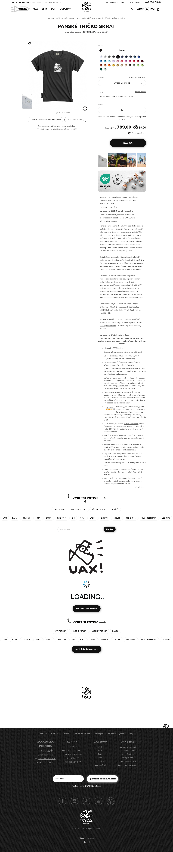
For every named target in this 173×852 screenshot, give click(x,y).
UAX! (82, 830)
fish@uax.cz (48, 756)
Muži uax (59, 18)
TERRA (115, 66)
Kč (54, 2)
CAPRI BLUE (106, 61)
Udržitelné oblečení (128, 748)
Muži (35, 8)
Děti (53, 8)
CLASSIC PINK (134, 61)
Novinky (66, 735)
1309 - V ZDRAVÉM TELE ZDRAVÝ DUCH (45, 119)
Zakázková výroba (116, 735)
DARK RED (111, 66)
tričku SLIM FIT (120, 311)
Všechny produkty (72, 18)
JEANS (125, 57)
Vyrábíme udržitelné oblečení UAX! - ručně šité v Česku (49, 18)
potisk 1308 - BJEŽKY (108, 18)
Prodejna (99, 735)
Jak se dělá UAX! (82, 735)
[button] (143, 162)
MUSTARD (134, 66)
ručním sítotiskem (131, 425)
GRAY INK (134, 57)
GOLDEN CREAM (129, 66)
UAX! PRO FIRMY (152, 2)
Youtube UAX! (98, 803)
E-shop (54, 735)
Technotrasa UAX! (110, 803)
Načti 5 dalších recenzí (86, 651)
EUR (59, 2)
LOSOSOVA (129, 61)
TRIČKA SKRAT (92, 18)
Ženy (44, 8)
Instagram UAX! (74, 803)
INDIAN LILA (139, 61)
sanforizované (122, 387)
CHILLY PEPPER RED (106, 66)
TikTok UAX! (86, 803)
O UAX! (130, 2)
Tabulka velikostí (138, 79)
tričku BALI (133, 311)
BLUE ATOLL (111, 61)
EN (50, 2)
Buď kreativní (100, 766)
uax (52, 18)
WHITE (101, 57)
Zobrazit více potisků (86, 610)
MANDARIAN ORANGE (120, 66)
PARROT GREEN (120, 71)
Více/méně (139, 488)
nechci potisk (140, 93)
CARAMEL (139, 66)
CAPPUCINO (101, 71)
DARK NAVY (129, 57)
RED (101, 66)
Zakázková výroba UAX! (67, 129)
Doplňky (65, 8)
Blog (131, 735)
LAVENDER (120, 61)
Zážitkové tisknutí (127, 752)
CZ (46, 2)
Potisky (23, 9)
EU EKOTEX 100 (129, 411)
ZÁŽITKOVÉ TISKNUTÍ (115, 2)
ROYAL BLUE (101, 61)
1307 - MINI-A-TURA (75, 119)
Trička (84, 18)
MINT (129, 71)
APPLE (115, 71)
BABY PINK (125, 61)
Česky (82, 839)
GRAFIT (115, 57)
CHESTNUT (106, 71)
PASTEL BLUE (115, 61)
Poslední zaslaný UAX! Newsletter (86, 787)
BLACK (121, 18)
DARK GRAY (111, 57)
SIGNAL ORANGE (125, 66)
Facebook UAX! (62, 803)
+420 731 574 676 (20, 2)
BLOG (137, 2)
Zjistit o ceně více (137, 135)
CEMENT (106, 57)
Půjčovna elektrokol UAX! (127, 766)
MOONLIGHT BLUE (139, 57)
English (91, 839)
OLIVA (111, 71)
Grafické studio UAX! (127, 763)
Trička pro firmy (127, 759)
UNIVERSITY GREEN (125, 71)
